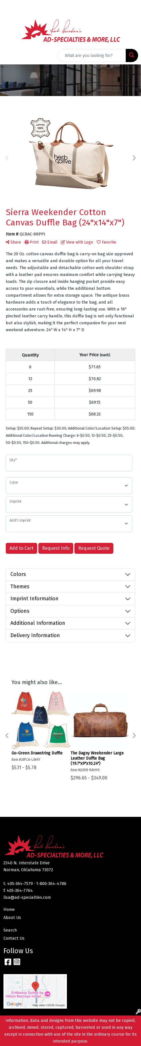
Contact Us (14, 938)
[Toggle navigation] (9, 55)
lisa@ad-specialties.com (27, 897)
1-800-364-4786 (51, 883)
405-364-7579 (20, 883)
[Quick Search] (91, 55)
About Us (12, 917)
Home (9, 909)
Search (10, 930)
